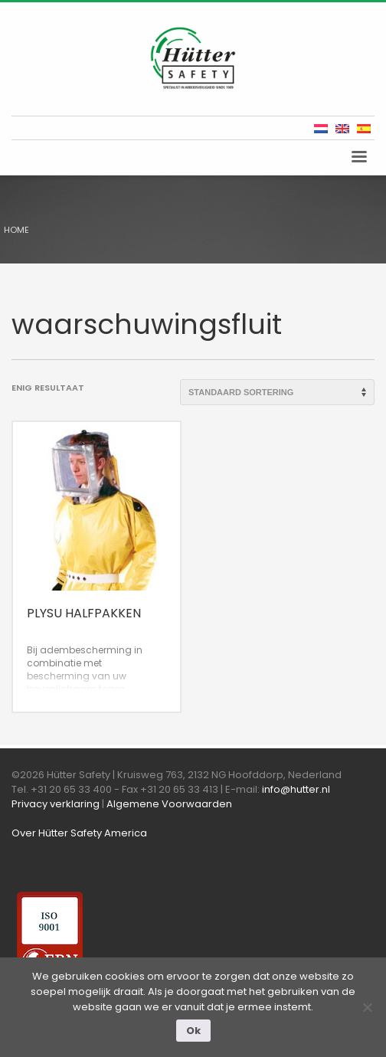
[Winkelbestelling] (277, 392)
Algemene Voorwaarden (169, 804)
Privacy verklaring (55, 804)
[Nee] (367, 1007)
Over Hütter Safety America (79, 833)
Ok (193, 1030)
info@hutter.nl (296, 789)
